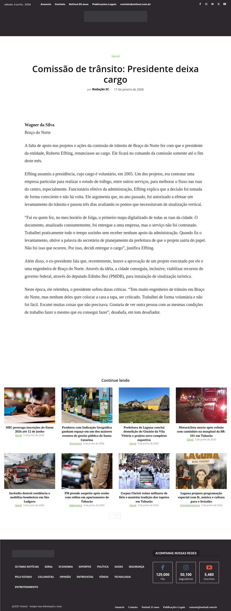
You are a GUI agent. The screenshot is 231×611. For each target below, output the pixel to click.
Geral (115, 56)
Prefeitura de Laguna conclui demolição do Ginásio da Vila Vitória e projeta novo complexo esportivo (144, 430)
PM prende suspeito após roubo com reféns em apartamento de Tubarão (87, 491)
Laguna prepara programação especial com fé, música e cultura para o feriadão (201, 491)
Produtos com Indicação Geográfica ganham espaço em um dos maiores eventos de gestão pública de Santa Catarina (87, 431)
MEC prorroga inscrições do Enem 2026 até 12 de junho (29, 428)
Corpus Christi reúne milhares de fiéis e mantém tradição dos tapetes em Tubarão (144, 491)
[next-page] (118, 506)
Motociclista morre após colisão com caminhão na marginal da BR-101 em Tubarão (201, 430)
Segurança (75, 496)
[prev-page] (111, 506)
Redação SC (100, 89)
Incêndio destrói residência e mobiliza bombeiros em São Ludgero (30, 491)
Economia (76, 440)
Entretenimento (190, 496)
